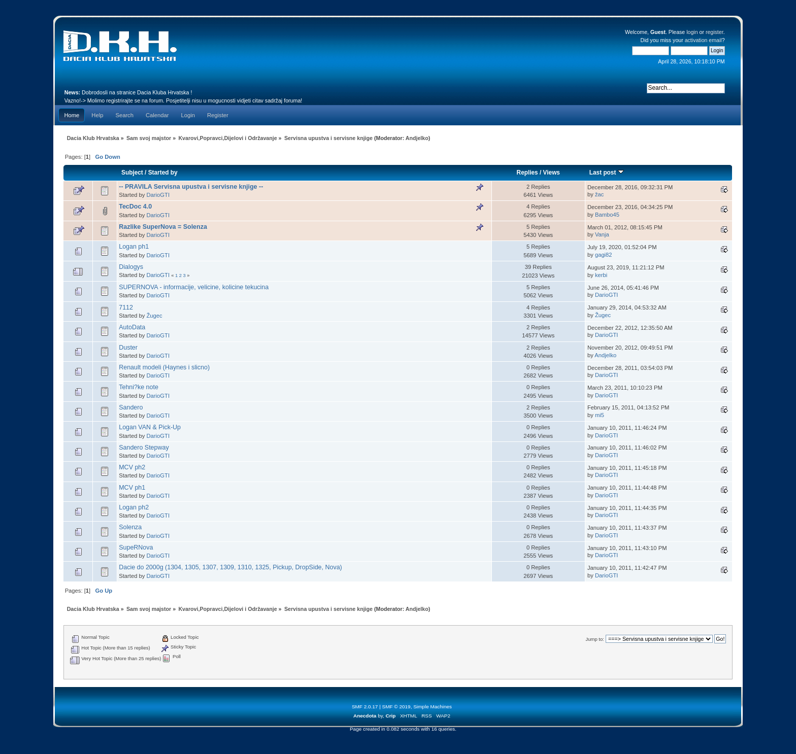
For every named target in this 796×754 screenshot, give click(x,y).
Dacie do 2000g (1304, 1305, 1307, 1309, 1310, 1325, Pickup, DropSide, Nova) (230, 567)
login (692, 32)
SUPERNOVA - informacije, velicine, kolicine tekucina (194, 287)
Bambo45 (607, 215)
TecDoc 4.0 (135, 206)
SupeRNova (136, 547)
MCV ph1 (132, 487)
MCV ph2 (132, 467)
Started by (163, 172)
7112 (126, 307)
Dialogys (131, 266)
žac (599, 194)
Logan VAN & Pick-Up (150, 427)
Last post (606, 172)
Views (551, 172)
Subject (132, 172)
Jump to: (594, 639)
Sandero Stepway (144, 447)
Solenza (130, 527)
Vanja (602, 234)
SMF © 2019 (396, 706)
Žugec (154, 316)
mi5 (599, 415)
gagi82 (603, 255)
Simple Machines (432, 706)
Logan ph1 (134, 246)
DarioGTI (158, 195)
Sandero (131, 407)
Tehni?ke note (138, 387)
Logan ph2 (134, 507)
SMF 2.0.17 (365, 706)
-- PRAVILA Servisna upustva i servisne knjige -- (191, 186)
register (714, 32)
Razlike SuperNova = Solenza (163, 226)
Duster (128, 347)
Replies (527, 172)
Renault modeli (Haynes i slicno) (164, 367)
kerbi (601, 275)
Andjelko (417, 138)
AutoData (132, 327)
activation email (703, 40)
